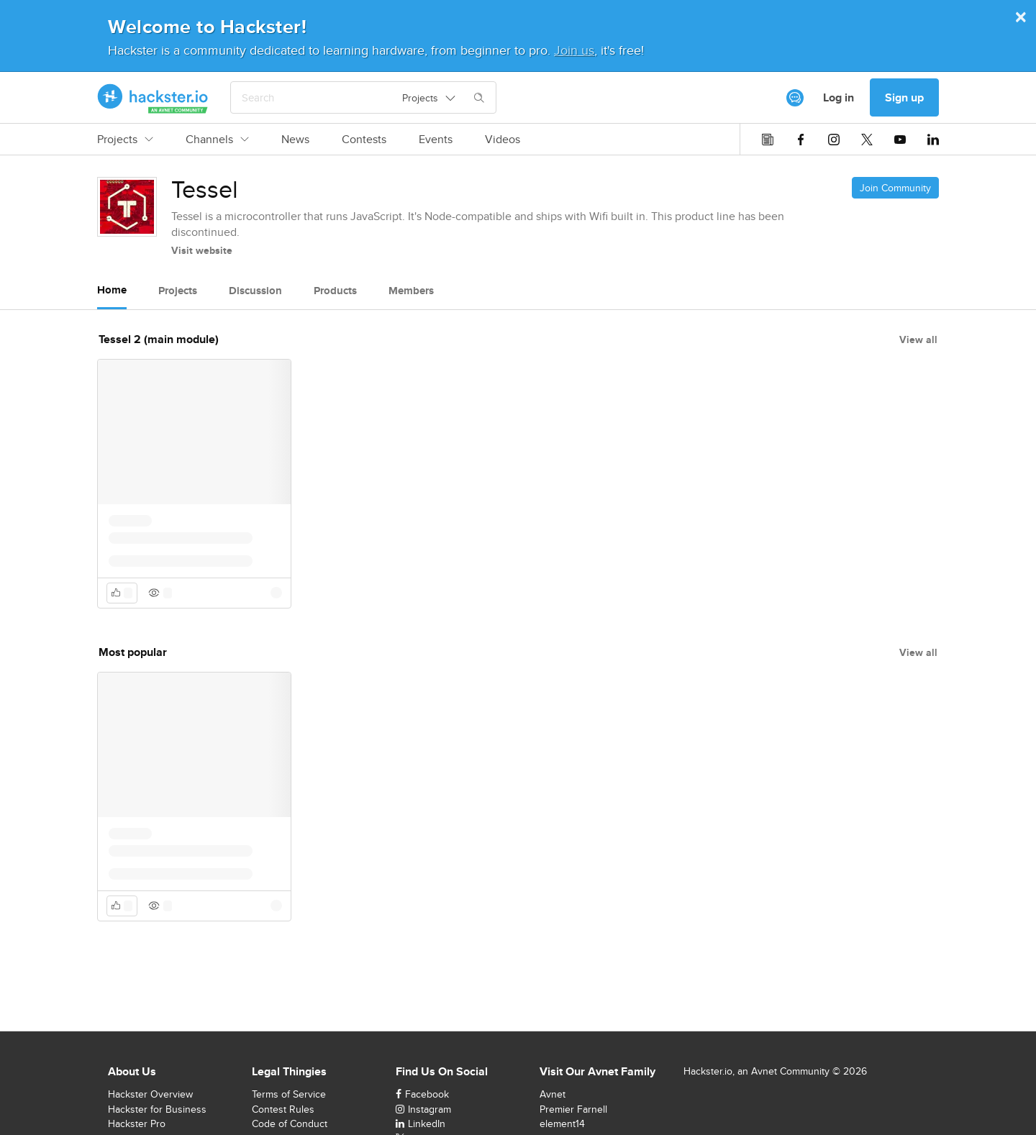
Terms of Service (289, 1094)
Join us (574, 50)
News (295, 139)
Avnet (552, 1094)
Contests (364, 139)
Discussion (255, 290)
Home (112, 290)
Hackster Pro (136, 1123)
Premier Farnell (573, 1109)
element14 (562, 1123)
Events (436, 139)
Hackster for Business (157, 1109)
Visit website (201, 250)
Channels (217, 139)
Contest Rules (283, 1109)
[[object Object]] (795, 97)
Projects (125, 139)
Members (411, 290)
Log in (838, 97)
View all (918, 339)
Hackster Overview (150, 1094)
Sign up (904, 97)
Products (335, 290)
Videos (502, 139)
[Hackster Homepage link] (153, 97)
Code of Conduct (289, 1123)
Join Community (895, 188)
